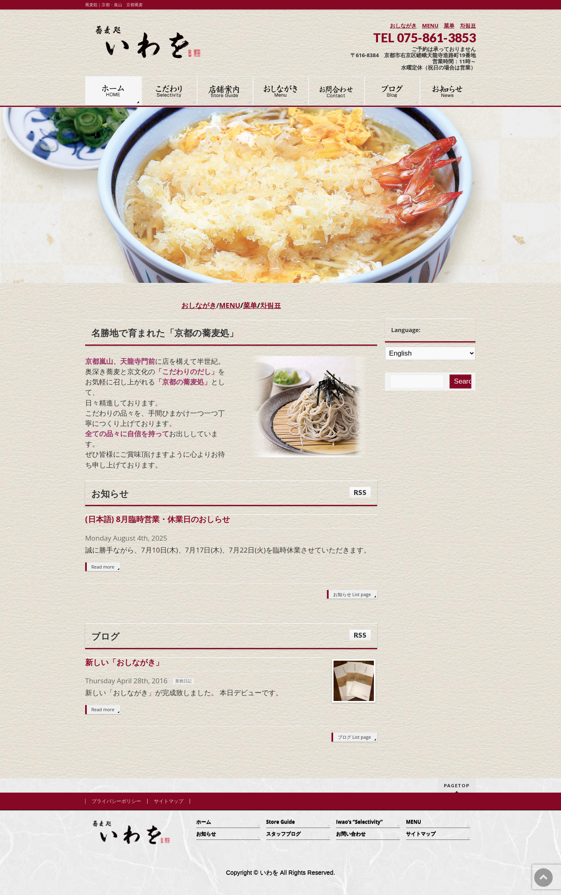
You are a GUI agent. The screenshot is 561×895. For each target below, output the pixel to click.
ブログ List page (354, 737)
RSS (360, 492)
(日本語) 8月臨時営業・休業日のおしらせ (157, 519)
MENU (430, 25)
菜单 (449, 25)
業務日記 (183, 681)
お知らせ (206, 833)
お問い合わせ (351, 833)
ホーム (203, 822)
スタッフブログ (283, 833)
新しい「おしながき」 (124, 662)
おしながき (403, 25)
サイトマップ (168, 801)
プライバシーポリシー (116, 801)
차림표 (468, 25)
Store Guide (280, 822)
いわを (269, 873)
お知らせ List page (352, 594)
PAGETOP (457, 785)
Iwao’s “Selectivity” (359, 822)
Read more (102, 567)
